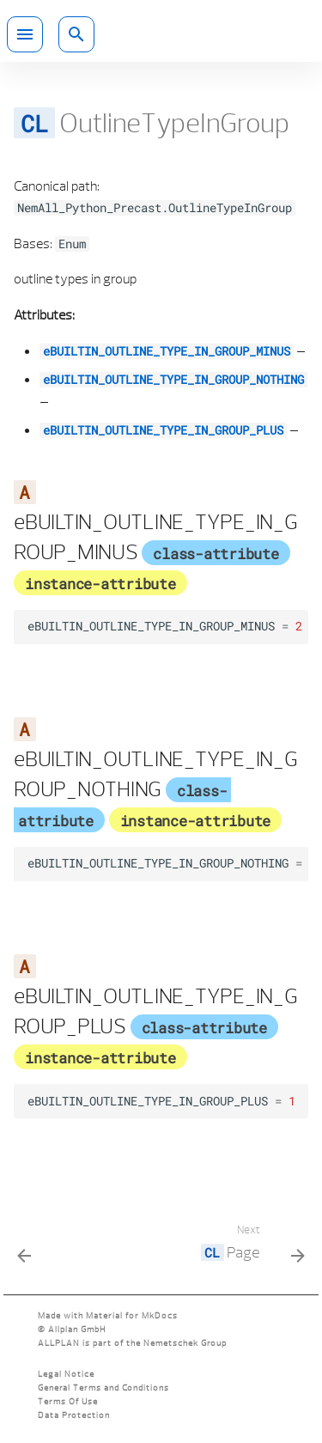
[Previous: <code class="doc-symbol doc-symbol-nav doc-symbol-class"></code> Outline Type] (24, 1246)
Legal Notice (66, 1373)
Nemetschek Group (185, 1343)
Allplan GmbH (77, 1329)
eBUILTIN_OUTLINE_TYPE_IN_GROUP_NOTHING (173, 379)
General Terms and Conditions (103, 1387)
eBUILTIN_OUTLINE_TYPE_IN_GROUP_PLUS (163, 430)
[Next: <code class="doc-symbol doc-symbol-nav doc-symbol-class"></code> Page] (250, 1246)
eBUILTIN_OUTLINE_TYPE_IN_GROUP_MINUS (166, 351)
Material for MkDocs (132, 1315)
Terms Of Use (68, 1401)
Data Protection (74, 1415)
